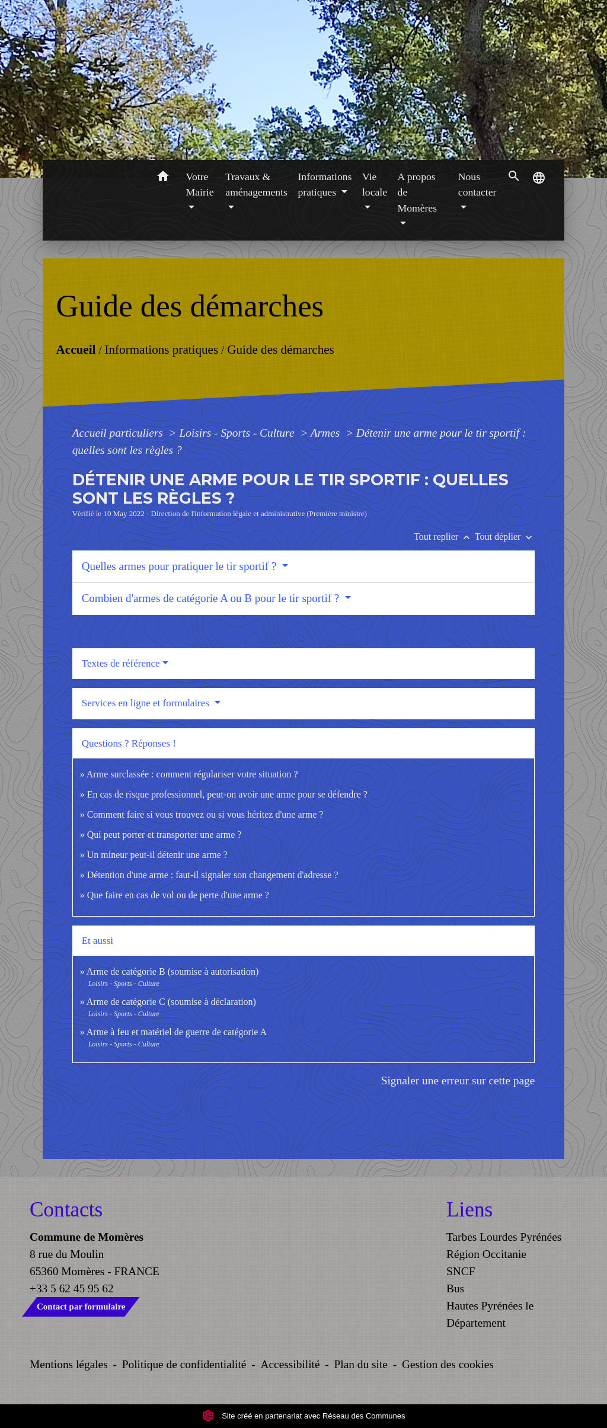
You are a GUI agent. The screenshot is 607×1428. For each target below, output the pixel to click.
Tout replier (444, 537)
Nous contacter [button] (477, 184)
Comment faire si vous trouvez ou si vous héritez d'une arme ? (205, 814)
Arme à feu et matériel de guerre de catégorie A (177, 1032)
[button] (163, 178)
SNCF (460, 1271)
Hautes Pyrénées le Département (489, 1314)
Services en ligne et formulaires (147, 703)
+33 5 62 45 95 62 (72, 1288)
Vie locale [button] (374, 184)
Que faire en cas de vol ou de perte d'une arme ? (178, 895)
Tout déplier (505, 537)
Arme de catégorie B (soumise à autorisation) (173, 971)
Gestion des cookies (448, 1364)
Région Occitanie (486, 1254)
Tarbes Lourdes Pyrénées (503, 1237)
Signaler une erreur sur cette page (458, 1080)
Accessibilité (290, 1364)
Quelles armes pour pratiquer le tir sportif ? (180, 566)
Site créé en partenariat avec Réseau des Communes (303, 1415)
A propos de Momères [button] (417, 192)
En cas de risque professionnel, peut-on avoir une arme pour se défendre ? (227, 794)
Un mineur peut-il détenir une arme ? (157, 855)
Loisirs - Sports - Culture (239, 433)
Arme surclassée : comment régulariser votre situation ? (192, 774)
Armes (327, 433)
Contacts (66, 1209)
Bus (455, 1288)
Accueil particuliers (119, 433)
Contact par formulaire (81, 1306)
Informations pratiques (161, 349)
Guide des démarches (280, 349)
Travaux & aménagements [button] (256, 184)
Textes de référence (121, 663)
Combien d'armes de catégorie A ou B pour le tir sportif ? (212, 598)
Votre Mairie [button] (200, 184)
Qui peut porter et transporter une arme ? (164, 835)
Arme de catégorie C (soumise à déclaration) (171, 1002)
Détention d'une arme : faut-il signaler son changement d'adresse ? (212, 875)
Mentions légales (69, 1364)
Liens (469, 1209)
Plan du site (361, 1364)
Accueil (75, 349)
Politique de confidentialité (184, 1364)
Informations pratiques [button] (325, 184)
